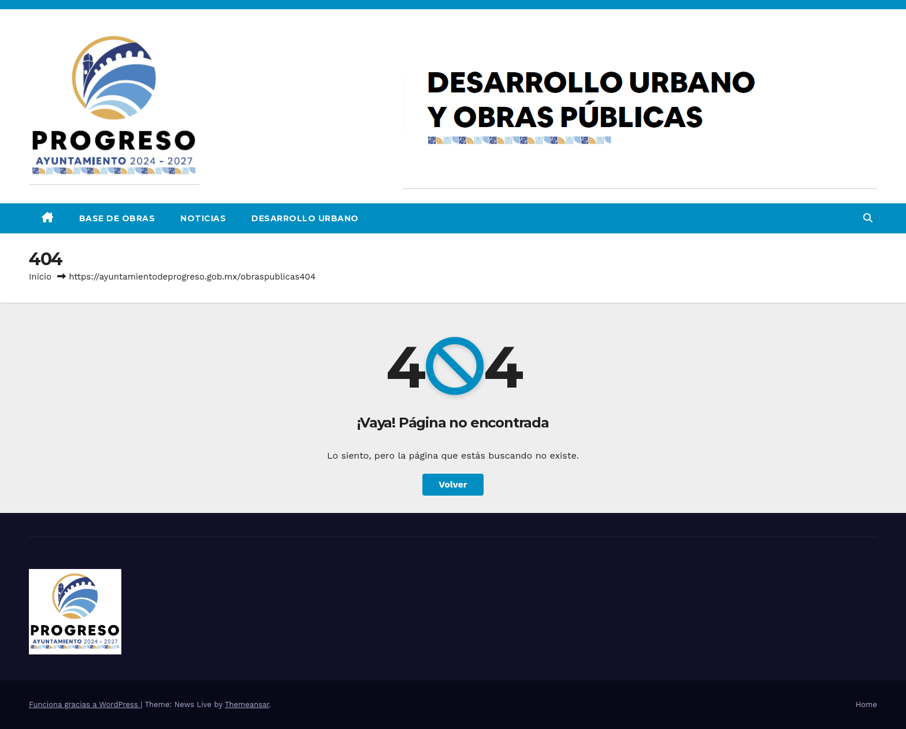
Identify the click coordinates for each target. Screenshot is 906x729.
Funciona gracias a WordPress (84, 704)
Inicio (40, 276)
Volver (453, 484)
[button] (867, 218)
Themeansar (247, 704)
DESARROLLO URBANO (305, 218)
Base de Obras (117, 218)
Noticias (203, 218)
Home (866, 704)
